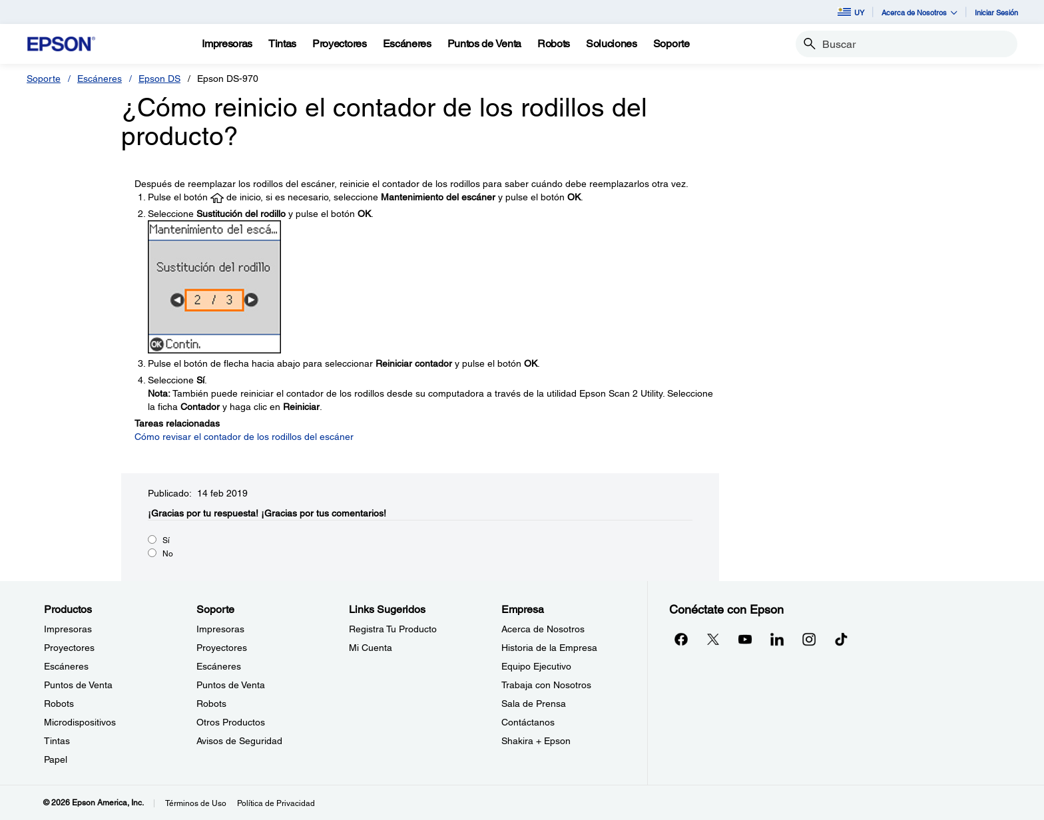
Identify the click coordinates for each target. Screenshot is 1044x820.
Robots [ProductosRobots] (59, 703)
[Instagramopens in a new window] (809, 639)
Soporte (44, 78)
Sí (166, 540)
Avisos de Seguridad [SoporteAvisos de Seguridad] (239, 740)
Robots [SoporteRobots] (211, 703)
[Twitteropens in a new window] (713, 639)
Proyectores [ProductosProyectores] (69, 647)
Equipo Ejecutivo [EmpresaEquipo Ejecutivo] (536, 666)
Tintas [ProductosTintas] (57, 740)
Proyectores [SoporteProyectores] (221, 647)
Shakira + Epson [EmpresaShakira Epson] (536, 740)
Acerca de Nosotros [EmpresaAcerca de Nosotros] (543, 629)
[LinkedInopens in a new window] (777, 639)
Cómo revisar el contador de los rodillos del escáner (244, 436)
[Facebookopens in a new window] (681, 639)
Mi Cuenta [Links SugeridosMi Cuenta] (370, 647)
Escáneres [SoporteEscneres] (218, 666)
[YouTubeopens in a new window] (745, 639)
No (167, 553)
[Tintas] (282, 44)
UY (851, 12)
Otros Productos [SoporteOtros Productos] (230, 722)
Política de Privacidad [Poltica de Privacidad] (276, 803)
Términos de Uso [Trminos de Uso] (195, 803)
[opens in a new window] (841, 639)
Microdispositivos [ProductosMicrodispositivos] (80, 722)
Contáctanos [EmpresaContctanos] (528, 722)
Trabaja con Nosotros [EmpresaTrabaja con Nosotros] (546, 685)
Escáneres (99, 78)
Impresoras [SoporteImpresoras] (220, 629)
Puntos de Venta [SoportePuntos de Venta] (230, 685)
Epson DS (159, 78)
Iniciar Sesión (996, 12)
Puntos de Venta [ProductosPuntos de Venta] (78, 685)
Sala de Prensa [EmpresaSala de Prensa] (533, 703)
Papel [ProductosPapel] (55, 759)
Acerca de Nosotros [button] (919, 12)
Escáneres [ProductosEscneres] (66, 666)
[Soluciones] (612, 44)
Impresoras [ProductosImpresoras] (68, 629)
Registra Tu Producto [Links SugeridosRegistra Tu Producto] (393, 629)
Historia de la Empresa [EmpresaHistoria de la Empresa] (549, 647)
